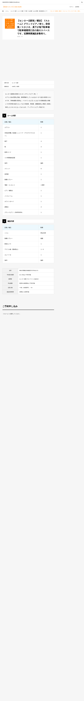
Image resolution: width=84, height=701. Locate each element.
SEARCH (82, 2)
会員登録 (77, 6)
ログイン (72, 6)
